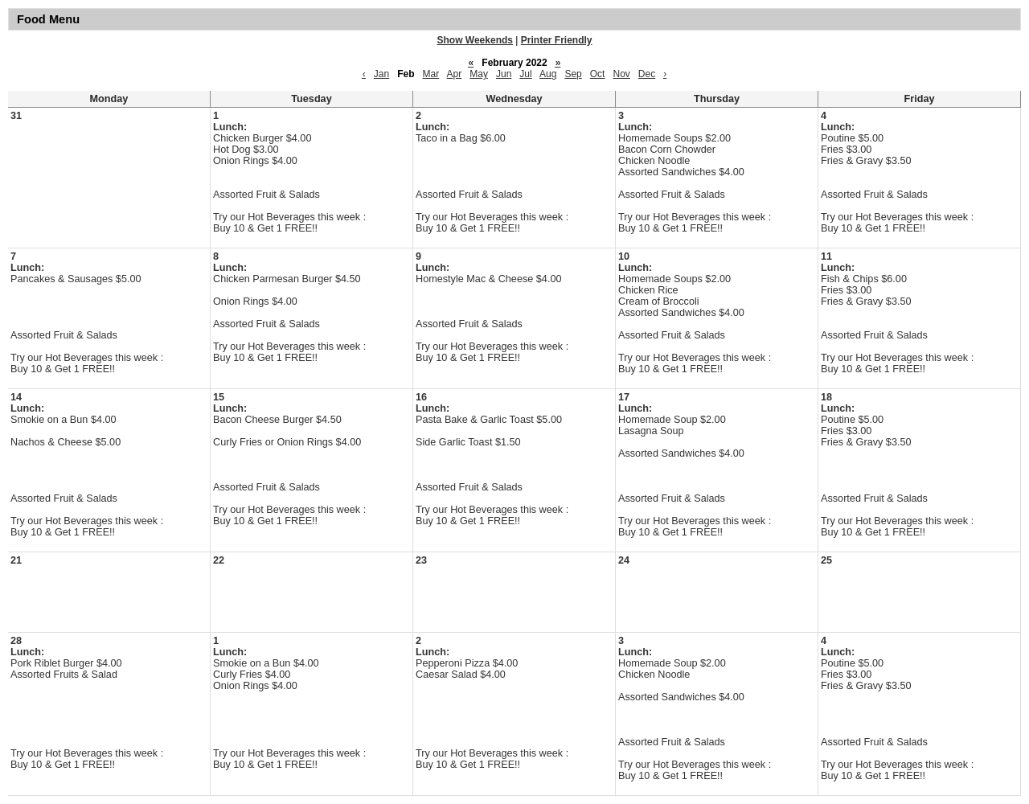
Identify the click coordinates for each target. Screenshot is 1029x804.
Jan (381, 74)
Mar (431, 74)
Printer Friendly (556, 40)
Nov (621, 74)
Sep (572, 74)
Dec (646, 74)
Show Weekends (475, 40)
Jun (503, 74)
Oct (597, 74)
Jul (525, 74)
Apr (454, 74)
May (478, 74)
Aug (547, 74)
